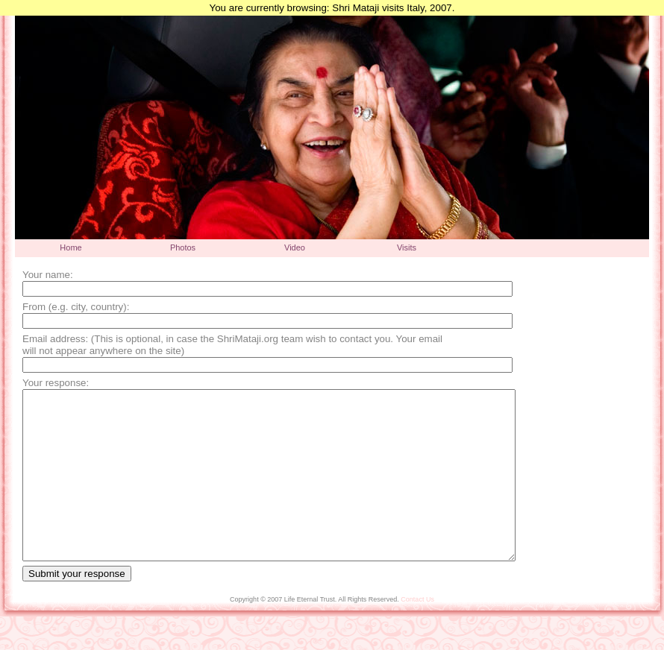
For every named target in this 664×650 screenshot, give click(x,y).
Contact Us (417, 633)
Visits (406, 247)
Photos (182, 247)
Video (294, 247)
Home (70, 247)
